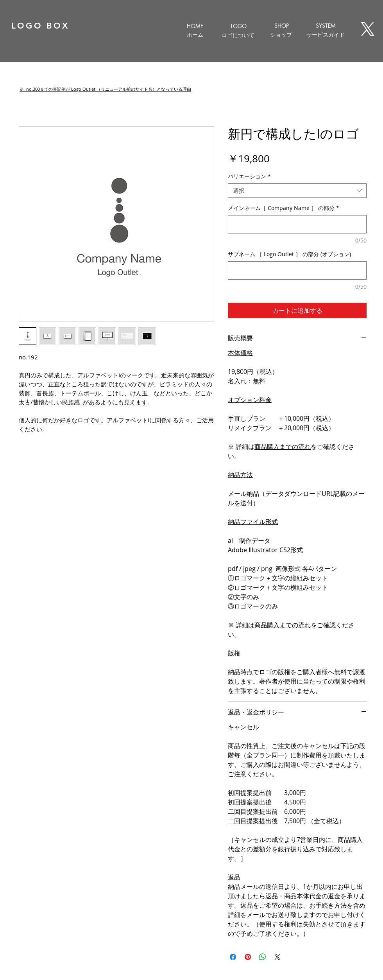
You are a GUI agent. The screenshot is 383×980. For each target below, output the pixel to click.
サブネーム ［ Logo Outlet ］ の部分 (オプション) (289, 254)
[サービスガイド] (325, 34)
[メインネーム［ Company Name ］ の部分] (297, 224)
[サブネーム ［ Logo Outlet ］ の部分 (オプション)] (297, 270)
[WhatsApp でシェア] (262, 957)
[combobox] (297, 190)
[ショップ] (281, 34)
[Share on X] (277, 957)
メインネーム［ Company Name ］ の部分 (283, 208)
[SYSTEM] (325, 25)
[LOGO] (238, 25)
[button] (105, 89)
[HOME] (195, 25)
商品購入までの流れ (282, 446)
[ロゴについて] (238, 35)
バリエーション (249, 176)
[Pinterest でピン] (247, 957)
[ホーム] (195, 34)
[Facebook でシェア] (233, 957)
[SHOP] (281, 25)
